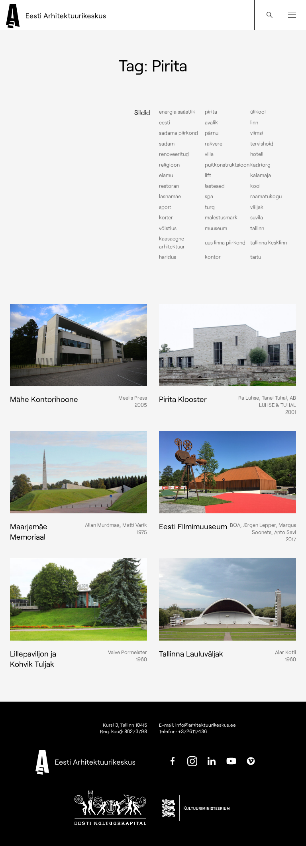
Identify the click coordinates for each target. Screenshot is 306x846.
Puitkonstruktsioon (227, 165)
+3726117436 (192, 731)
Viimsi (256, 133)
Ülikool (258, 111)
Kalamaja (260, 175)
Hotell (256, 154)
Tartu (255, 257)
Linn (254, 122)
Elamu (166, 175)
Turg (210, 207)
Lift (208, 175)
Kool (255, 186)
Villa (209, 154)
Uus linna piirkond (225, 242)
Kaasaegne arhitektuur (172, 242)
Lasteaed (215, 186)
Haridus (167, 257)
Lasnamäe (170, 196)
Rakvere (213, 143)
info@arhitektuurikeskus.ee (205, 725)
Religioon (169, 165)
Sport (165, 207)
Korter (166, 217)
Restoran (169, 186)
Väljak (256, 207)
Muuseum (216, 228)
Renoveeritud (174, 154)
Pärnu (211, 133)
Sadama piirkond (178, 133)
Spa (209, 196)
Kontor (213, 257)
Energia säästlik (177, 111)
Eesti (164, 122)
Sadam (167, 143)
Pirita (211, 111)
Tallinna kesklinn (268, 242)
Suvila (256, 217)
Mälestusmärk (221, 217)
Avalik (211, 122)
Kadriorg (260, 165)
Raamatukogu (266, 196)
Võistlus (168, 228)
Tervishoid (261, 143)
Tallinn (257, 228)
